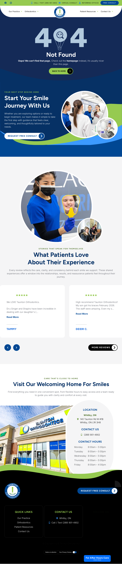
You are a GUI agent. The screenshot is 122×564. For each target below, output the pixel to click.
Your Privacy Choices (65, 552)
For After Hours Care (97, 558)
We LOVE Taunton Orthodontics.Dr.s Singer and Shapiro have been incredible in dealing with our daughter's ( (31, 310)
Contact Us (107, 11)
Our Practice (15, 11)
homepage (72, 60)
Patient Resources (89, 11)
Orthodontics (32, 11)
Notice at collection (50, 552)
